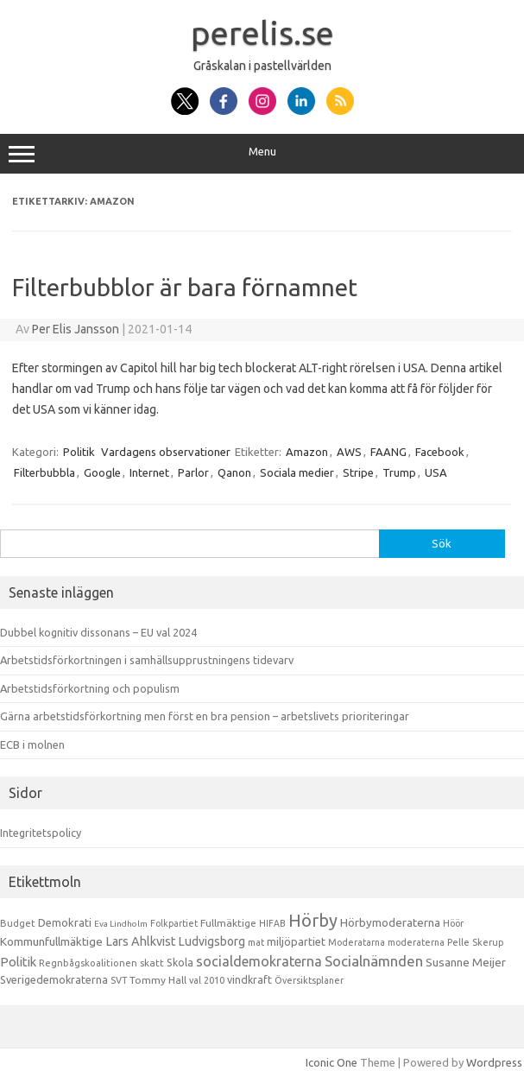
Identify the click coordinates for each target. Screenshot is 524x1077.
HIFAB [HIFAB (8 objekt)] (272, 923)
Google (102, 472)
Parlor (193, 472)
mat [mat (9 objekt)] (256, 942)
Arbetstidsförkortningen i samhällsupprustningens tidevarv (147, 660)
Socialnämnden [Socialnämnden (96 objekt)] (374, 961)
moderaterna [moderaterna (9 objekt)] (416, 942)
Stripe (358, 472)
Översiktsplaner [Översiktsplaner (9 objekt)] (309, 980)
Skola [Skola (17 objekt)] (180, 962)
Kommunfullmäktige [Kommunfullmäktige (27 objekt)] (51, 941)
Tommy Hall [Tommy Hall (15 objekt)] (157, 979)
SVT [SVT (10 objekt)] (118, 980)
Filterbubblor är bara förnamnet (184, 287)
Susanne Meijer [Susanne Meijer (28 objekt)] (466, 962)
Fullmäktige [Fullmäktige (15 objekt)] (228, 922)
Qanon (234, 472)
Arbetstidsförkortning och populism (90, 688)
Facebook (439, 452)
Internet (149, 472)
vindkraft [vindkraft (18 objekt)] (249, 979)
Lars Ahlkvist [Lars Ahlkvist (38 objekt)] (140, 941)
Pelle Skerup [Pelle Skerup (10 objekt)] (475, 942)
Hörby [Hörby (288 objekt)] (313, 920)
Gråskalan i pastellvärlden (262, 66)
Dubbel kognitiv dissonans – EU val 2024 (98, 632)
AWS (349, 452)
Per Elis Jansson (75, 329)
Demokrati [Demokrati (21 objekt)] (65, 922)
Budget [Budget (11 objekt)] (17, 923)
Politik (79, 452)
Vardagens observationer (165, 452)
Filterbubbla (44, 472)
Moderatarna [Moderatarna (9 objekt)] (356, 942)
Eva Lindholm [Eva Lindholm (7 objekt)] (121, 923)
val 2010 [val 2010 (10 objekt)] (206, 980)
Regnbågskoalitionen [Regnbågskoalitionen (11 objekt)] (88, 963)
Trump (399, 472)
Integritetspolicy (40, 833)
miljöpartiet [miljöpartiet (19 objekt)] (296, 941)
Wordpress (494, 1062)
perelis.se (262, 33)
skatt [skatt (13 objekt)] (152, 962)
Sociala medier (297, 472)
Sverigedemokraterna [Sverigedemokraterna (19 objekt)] (54, 979)
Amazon (307, 452)
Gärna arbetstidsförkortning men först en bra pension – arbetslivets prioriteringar (204, 716)
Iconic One (331, 1062)
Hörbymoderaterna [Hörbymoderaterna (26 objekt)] (390, 922)
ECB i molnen (32, 744)
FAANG (388, 452)
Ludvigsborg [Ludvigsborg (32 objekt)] (212, 941)
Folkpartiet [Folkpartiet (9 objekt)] (174, 923)
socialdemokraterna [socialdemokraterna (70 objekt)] (259, 961)
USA (436, 472)
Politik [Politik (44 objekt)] (18, 961)
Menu (262, 153)
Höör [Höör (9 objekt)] (453, 923)
